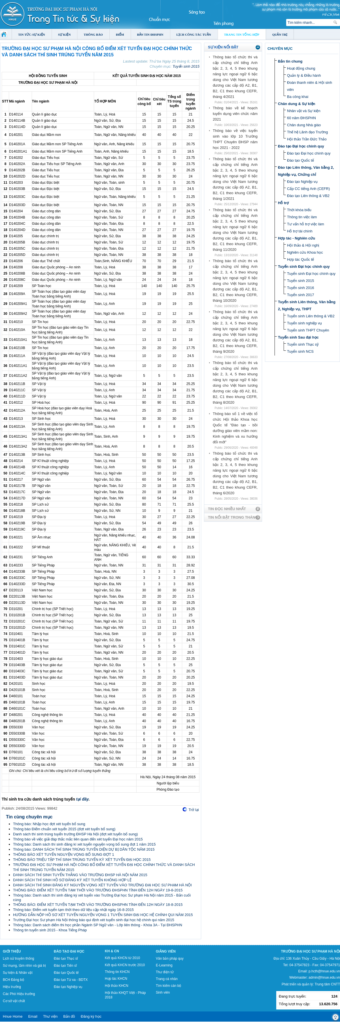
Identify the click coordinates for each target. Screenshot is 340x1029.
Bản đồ (69, 1016)
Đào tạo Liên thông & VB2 (308, 196)
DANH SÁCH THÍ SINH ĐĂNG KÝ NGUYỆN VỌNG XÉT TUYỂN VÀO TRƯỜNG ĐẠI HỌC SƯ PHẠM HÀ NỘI (102, 885)
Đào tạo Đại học (69, 951)
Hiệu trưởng (12, 987)
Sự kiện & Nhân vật (18, 973)
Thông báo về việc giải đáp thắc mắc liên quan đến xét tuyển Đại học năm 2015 (78, 839)
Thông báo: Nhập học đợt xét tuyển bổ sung (49, 824)
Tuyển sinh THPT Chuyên (308, 330)
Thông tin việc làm (302, 217)
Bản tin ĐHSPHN (150, 34)
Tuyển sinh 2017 (300, 295)
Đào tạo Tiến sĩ (65, 966)
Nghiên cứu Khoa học (305, 252)
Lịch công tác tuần (194, 34)
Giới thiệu (12, 951)
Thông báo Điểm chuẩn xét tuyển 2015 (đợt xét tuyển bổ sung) (64, 829)
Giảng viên (166, 951)
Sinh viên (163, 992)
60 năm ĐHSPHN (301, 118)
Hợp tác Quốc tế (300, 259)
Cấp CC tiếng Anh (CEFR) (308, 189)
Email (32, 1016)
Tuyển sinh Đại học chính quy (304, 266)
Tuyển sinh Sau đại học (298, 337)
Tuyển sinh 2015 (186, 66)
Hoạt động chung (301, 68)
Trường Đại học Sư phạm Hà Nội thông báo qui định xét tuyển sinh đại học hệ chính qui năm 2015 (93, 920)
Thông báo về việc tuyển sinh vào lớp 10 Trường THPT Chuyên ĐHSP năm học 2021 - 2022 (235, 139)
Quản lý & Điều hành (304, 75)
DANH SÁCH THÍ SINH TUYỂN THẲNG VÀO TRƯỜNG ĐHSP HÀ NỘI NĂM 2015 (80, 875)
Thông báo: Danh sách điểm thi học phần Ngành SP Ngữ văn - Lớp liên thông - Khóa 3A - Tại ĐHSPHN (97, 925)
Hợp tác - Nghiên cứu (296, 238)
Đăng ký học (91, 1016)
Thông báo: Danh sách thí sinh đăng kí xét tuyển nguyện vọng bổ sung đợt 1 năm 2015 (84, 844)
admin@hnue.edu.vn (324, 977)
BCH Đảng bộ (13, 980)
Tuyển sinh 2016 (300, 288)
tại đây (82, 799)
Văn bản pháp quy (170, 958)
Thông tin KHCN (117, 972)
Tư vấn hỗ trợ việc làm (305, 224)
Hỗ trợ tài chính (300, 231)
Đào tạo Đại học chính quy (301, 146)
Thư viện (50, 1016)
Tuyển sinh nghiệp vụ (304, 323)
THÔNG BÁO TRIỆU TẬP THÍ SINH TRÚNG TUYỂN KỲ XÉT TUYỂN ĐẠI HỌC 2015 (82, 859)
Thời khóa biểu (299, 210)
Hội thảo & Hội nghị (303, 245)
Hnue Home (12, 1016)
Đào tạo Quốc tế (300, 160)
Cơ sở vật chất (14, 1001)
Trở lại (193, 810)
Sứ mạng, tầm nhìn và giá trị (24, 966)
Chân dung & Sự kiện (296, 104)
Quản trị (279, 34)
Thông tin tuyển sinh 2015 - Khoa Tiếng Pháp (50, 930)
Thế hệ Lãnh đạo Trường (307, 132)
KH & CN (112, 951)
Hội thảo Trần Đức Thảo (307, 139)
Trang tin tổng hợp (241, 34)
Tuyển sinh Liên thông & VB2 (311, 316)
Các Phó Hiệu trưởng (19, 994)
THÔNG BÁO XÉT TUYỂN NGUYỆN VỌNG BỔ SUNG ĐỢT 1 (63, 854)
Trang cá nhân (167, 979)
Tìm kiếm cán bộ (168, 986)
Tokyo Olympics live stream (20, 1027)
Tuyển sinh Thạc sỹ (303, 344)
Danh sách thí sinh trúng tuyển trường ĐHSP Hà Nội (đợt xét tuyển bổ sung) (75, 834)
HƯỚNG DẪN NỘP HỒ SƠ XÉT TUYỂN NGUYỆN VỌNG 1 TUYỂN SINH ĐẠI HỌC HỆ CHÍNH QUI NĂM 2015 (103, 915)
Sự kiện (64, 34)
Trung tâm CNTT (327, 984)
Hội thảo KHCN (116, 986)
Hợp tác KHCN (116, 979)
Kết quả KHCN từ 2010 (122, 958)
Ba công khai (297, 97)
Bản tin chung (290, 61)
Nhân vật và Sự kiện (303, 111)
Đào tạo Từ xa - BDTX (71, 980)
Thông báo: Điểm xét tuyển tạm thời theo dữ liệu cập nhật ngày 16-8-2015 (73, 910)
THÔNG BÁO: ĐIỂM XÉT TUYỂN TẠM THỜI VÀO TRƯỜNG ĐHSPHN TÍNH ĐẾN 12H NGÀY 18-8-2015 (97, 904)
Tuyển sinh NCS (300, 351)
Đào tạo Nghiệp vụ (302, 181)
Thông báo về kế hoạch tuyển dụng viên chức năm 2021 (235, 113)
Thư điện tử (165, 972)
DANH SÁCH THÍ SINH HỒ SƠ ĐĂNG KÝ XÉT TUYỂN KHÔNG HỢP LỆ (72, 880)
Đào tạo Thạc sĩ (66, 958)
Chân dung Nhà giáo (304, 125)
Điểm (120, 34)
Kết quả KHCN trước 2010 (125, 965)
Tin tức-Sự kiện (31, 34)
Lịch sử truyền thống (18, 958)
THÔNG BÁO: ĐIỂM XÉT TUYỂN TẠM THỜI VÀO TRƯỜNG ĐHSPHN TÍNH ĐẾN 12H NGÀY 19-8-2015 (97, 890)
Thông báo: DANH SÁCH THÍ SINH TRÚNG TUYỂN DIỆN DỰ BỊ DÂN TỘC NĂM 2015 (83, 849)
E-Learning (164, 965)
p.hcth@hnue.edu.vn (324, 971)
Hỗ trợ (283, 203)
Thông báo (93, 34)
